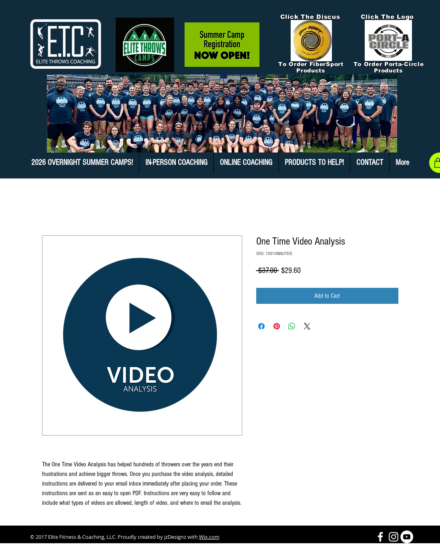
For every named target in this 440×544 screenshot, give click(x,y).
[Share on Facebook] (261, 326)
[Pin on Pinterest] (276, 326)
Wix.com (209, 536)
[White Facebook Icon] (380, 536)
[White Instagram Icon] (393, 536)
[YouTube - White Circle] (406, 536)
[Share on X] (307, 326)
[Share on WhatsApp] (292, 326)
